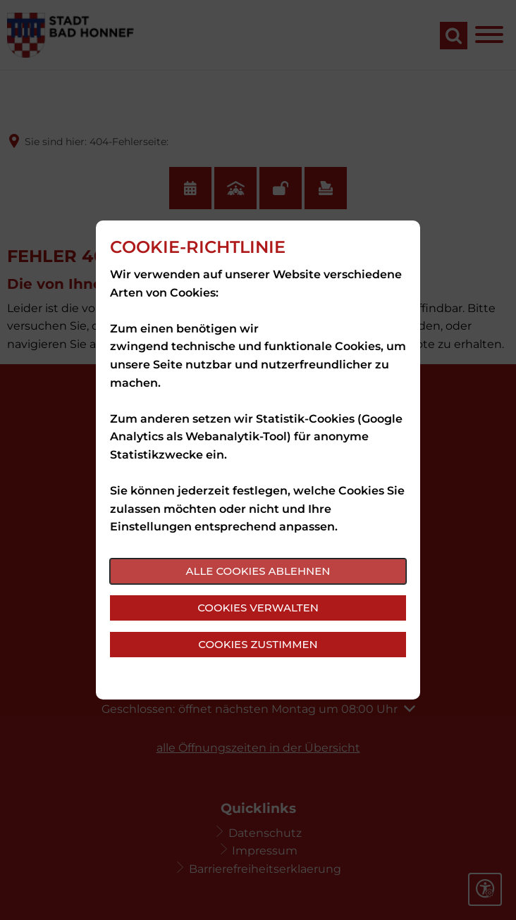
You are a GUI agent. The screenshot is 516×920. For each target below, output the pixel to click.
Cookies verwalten (258, 607)
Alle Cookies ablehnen (258, 571)
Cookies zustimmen (257, 644)
